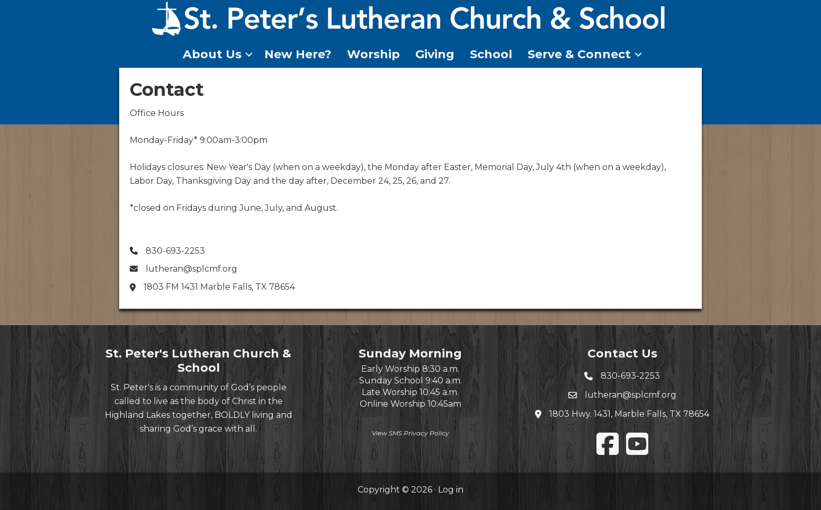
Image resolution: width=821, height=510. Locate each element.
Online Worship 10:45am (410, 404)
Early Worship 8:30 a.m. (410, 369)
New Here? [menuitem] (298, 54)
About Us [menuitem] (212, 54)
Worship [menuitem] (373, 54)
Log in (450, 490)
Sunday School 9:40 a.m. (410, 380)
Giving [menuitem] (434, 54)
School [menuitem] (491, 54)
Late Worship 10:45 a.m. (410, 392)
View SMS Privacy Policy (410, 433)
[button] (249, 54)
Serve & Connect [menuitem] (579, 54)
